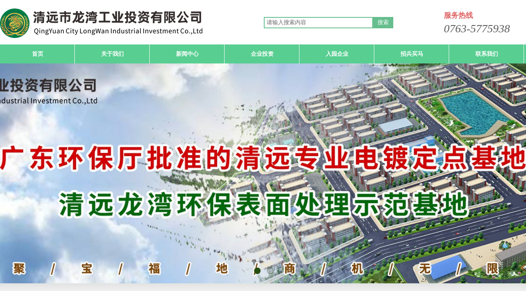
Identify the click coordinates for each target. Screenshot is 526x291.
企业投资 (262, 54)
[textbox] (318, 22)
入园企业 (337, 54)
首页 (37, 54)
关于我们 (112, 54)
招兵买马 (412, 54)
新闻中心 (187, 54)
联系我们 (486, 54)
